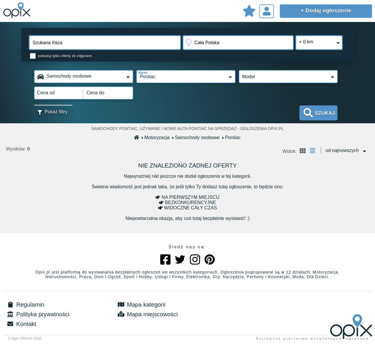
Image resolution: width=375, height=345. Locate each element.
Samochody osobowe (196, 137)
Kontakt (21, 324)
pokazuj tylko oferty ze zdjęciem (65, 56)
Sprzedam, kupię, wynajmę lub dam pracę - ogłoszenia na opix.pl (17, 10)
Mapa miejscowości (147, 314)
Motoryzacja (156, 137)
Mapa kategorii (141, 304)
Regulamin (25, 304)
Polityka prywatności (37, 314)
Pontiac (232, 137)
